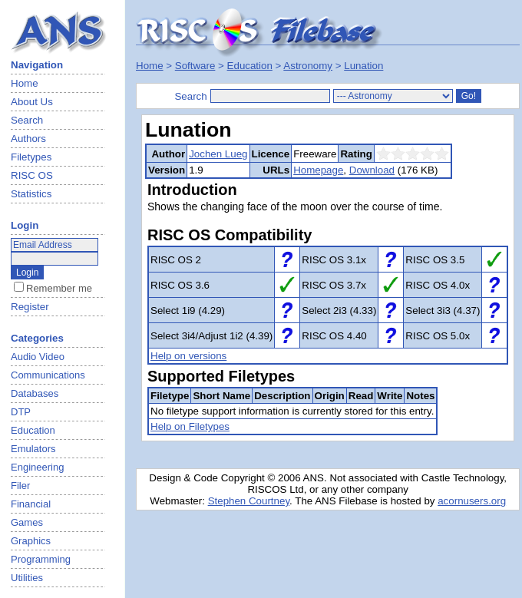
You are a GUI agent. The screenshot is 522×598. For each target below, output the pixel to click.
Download (372, 170)
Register (30, 306)
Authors (28, 138)
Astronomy (307, 65)
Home (24, 83)
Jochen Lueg (218, 154)
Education (250, 65)
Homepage (318, 170)
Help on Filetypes (190, 426)
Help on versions (188, 356)
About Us (32, 101)
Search (27, 120)
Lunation (363, 65)
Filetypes (31, 157)
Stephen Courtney (248, 501)
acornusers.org (472, 501)
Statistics (31, 194)
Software (195, 65)
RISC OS (32, 175)
